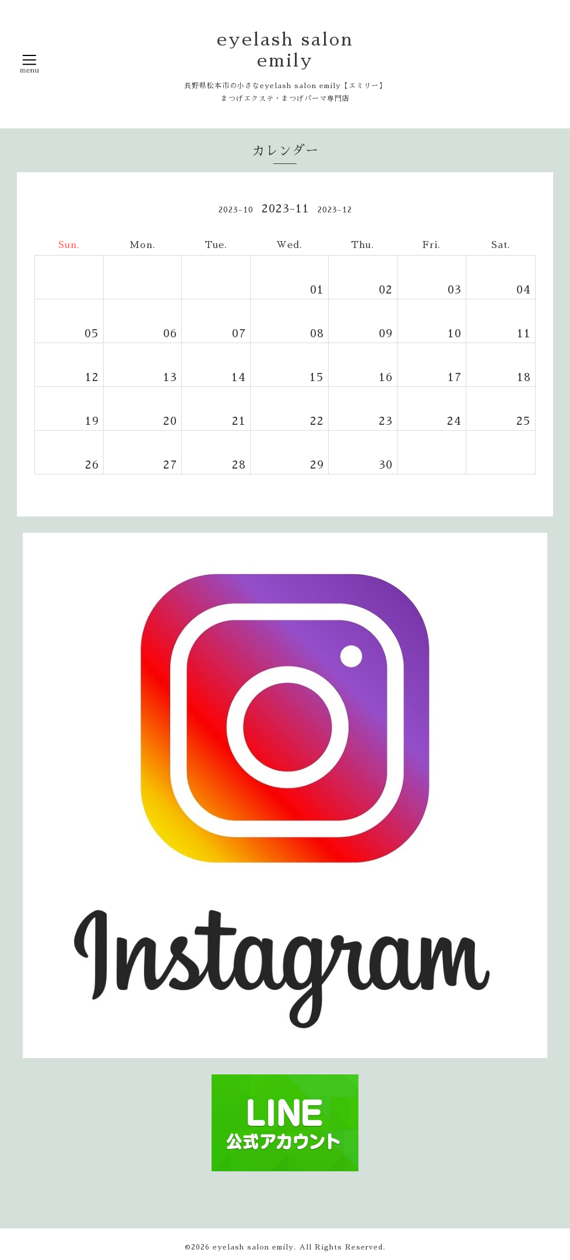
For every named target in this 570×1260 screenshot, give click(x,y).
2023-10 (236, 209)
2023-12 (335, 209)
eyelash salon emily (253, 1247)
